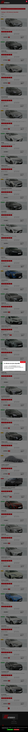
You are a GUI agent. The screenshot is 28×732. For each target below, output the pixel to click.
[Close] (26, 1)
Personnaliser (22, 729)
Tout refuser (16, 729)
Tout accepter (10, 729)
